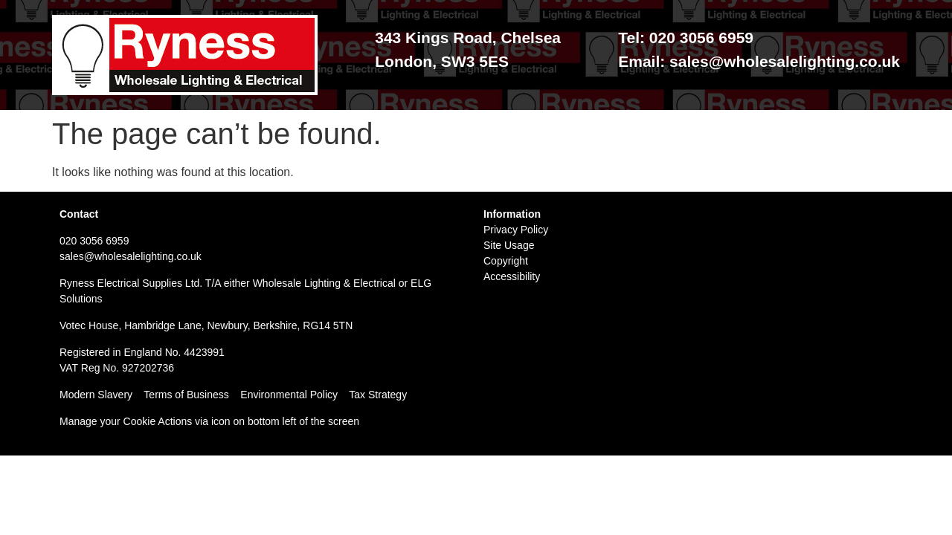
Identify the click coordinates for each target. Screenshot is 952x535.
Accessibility (511, 276)
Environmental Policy (294, 395)
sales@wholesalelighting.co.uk (131, 256)
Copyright (505, 261)
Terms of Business (186, 395)
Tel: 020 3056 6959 (685, 37)
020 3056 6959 (94, 241)
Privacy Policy (515, 230)
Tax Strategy (378, 395)
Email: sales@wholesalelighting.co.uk (759, 61)
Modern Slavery (96, 395)
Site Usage (508, 245)
